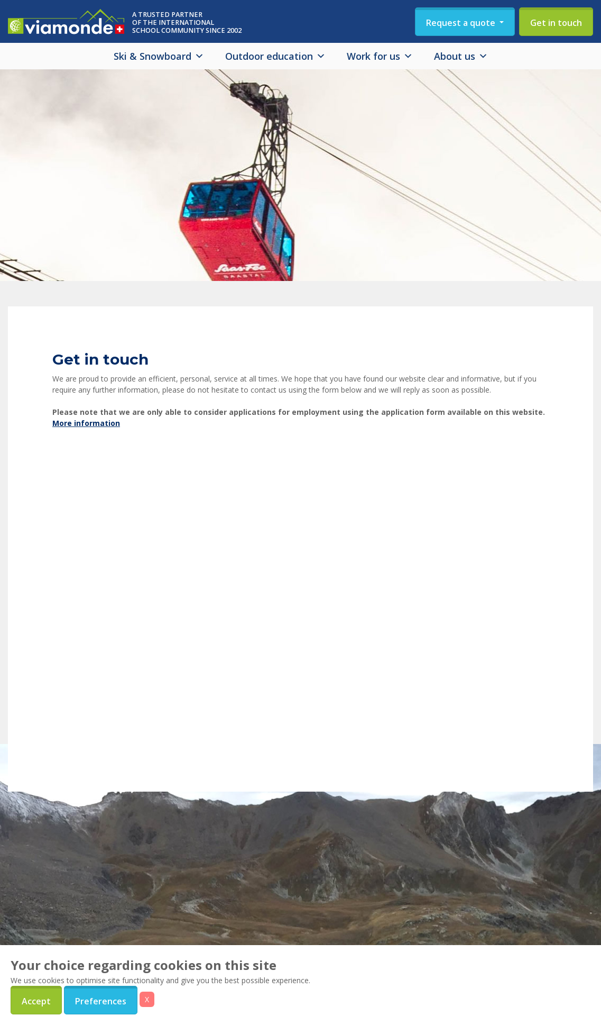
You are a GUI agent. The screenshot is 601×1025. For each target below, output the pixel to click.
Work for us (380, 56)
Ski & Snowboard (159, 56)
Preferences (100, 1001)
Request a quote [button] (461, 23)
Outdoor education (275, 56)
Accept (36, 1001)
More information (86, 423)
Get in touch (556, 23)
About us (461, 56)
